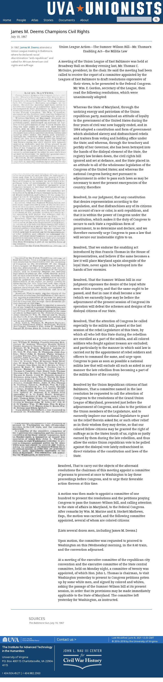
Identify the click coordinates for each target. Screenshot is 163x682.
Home (7, 20)
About (84, 20)
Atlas (34, 20)
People (21, 20)
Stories (48, 20)
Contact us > (66, 639)
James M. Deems (29, 47)
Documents (67, 20)
